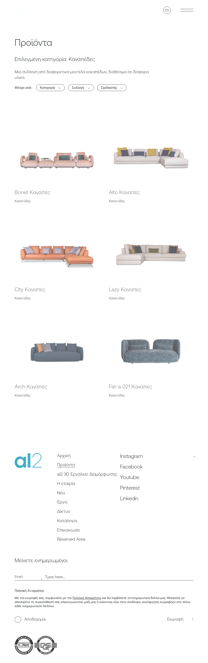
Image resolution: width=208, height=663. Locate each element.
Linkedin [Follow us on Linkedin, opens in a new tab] (129, 498)
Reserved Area (71, 539)
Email (19, 577)
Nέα (61, 492)
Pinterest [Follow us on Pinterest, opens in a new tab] (130, 488)
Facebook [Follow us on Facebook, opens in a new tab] (131, 467)
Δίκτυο (63, 511)
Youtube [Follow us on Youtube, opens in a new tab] (129, 477)
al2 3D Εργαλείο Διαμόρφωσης (87, 474)
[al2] (26, 10)
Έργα (62, 501)
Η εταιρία (66, 483)
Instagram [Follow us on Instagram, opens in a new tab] (131, 456)
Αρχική (63, 455)
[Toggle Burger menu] (186, 10)
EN (167, 10)
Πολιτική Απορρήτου (87, 598)
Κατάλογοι (67, 520)
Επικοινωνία (68, 530)
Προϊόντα (66, 464)
